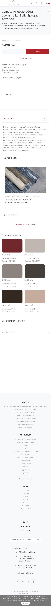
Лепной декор (25, 454)
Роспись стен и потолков (25, 412)
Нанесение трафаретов (25, 424)
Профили (25, 473)
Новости (25, 505)
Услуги (25, 402)
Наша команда (25, 508)
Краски (25, 466)
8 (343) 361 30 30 (19, 548)
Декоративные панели (25, 457)
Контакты (25, 530)
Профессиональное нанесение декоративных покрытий (25, 406)
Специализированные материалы (25, 451)
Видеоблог (25, 526)
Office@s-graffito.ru (27, 552)
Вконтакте (17, 582)
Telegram (23, 582)
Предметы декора (25, 479)
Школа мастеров (25, 428)
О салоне (25, 490)
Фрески (25, 448)
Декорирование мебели (25, 421)
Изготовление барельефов (25, 418)
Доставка (25, 499)
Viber (28, 582)
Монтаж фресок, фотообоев (25, 409)
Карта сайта (25, 515)
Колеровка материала (25, 415)
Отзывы (25, 496)
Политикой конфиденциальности (33, 600)
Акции (25, 502)
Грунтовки (25, 470)
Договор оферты (25, 593)
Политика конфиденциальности (25, 591)
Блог (25, 522)
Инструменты (25, 463)
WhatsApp (33, 582)
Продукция (25, 435)
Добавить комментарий (25, 253)
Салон (25, 486)
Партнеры (25, 493)
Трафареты (25, 460)
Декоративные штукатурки (25, 439)
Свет (25, 476)
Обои (26, 445)
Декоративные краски (25, 442)
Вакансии (25, 512)
